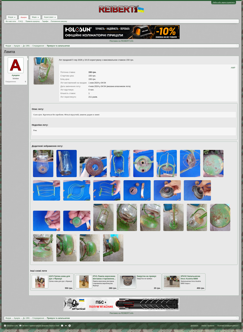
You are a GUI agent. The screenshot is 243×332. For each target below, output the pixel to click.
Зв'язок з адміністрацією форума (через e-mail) (40, 326)
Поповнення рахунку (59, 21)
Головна (62, 326)
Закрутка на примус (146, 276)
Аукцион (16, 75)
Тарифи (45, 21)
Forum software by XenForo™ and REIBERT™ (206, 331)
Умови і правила (207, 326)
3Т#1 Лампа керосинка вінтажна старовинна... (104, 277)
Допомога (194, 326)
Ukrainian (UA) (12, 326)
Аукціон (24, 17)
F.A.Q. (20, 21)
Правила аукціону (33, 21)
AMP (233, 67)
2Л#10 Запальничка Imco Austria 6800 (190, 277)
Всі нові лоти (11, 21)
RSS (69, 326)
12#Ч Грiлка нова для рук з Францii (59, 277)
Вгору (66, 326)
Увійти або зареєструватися (224, 2)
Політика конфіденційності (227, 326)
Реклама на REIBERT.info (121, 41)
